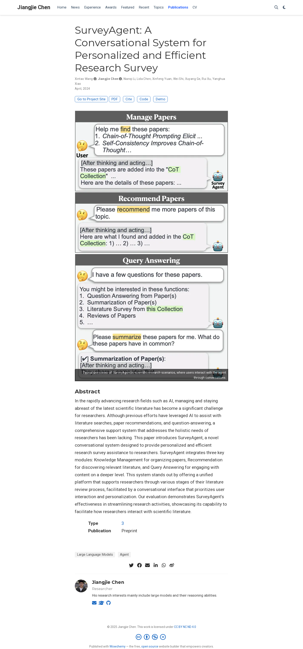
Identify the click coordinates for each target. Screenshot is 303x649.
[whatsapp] (163, 565)
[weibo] (172, 565)
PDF (114, 99)
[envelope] (147, 565)
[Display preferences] (284, 7)
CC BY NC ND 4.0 (185, 627)
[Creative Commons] (151, 637)
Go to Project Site (91, 99)
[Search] (276, 7)
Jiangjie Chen (33, 7)
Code (144, 99)
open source (149, 646)
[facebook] (139, 565)
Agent (124, 555)
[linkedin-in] (155, 565)
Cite (129, 99)
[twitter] (131, 565)
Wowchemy (118, 646)
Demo (160, 99)
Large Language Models (95, 555)
